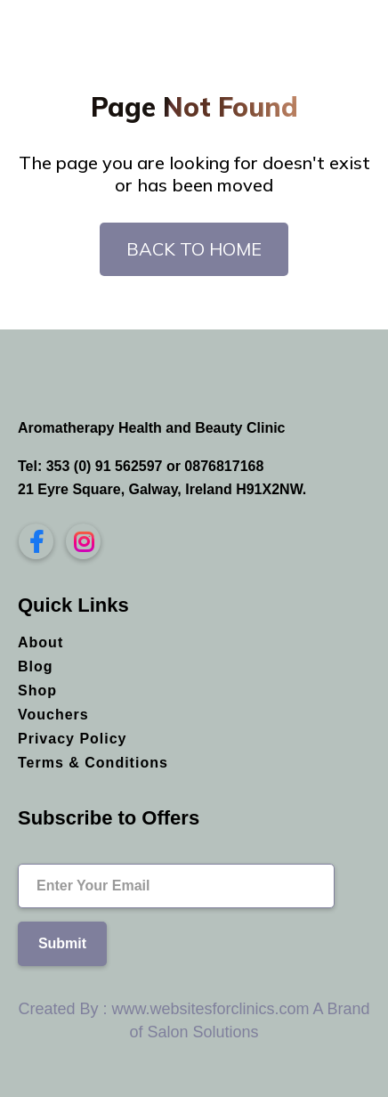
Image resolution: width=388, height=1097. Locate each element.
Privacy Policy (72, 738)
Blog (35, 666)
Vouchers (53, 714)
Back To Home (194, 249)
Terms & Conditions (93, 762)
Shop (37, 690)
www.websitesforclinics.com (210, 1009)
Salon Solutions (202, 1032)
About (40, 642)
